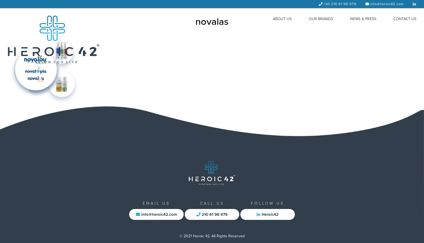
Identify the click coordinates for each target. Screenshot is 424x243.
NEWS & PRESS (363, 19)
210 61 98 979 (212, 214)
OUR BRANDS (321, 19)
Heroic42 (267, 214)
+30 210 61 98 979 (339, 4)
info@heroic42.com (387, 4)
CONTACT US (404, 19)
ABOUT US (282, 19)
